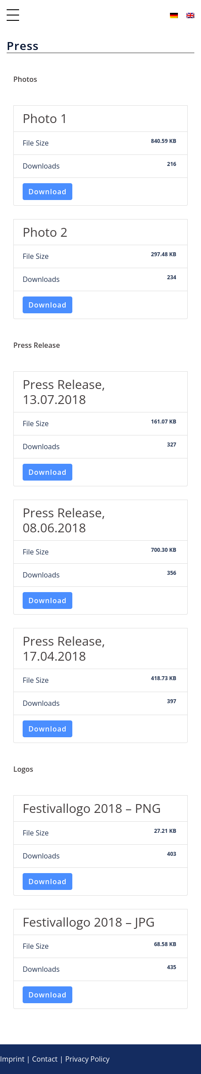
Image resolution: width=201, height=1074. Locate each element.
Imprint (12, 1059)
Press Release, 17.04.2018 (64, 648)
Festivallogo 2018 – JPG (89, 921)
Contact (44, 1059)
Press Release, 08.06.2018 (64, 520)
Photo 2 (45, 231)
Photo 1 (45, 118)
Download (47, 191)
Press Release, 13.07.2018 (64, 392)
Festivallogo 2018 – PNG (92, 808)
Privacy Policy (87, 1059)
